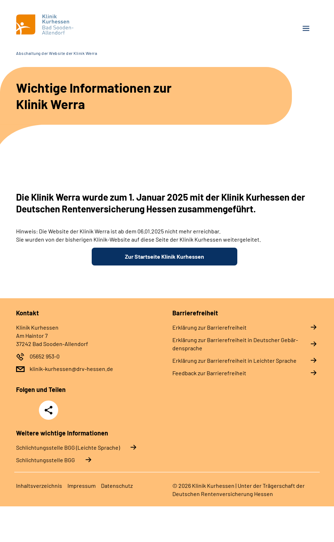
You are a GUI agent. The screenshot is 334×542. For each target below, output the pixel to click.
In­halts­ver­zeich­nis (39, 485)
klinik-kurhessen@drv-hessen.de (71, 368)
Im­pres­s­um (81, 485)
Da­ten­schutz (117, 485)
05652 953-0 (45, 356)
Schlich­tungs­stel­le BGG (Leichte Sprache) (68, 447)
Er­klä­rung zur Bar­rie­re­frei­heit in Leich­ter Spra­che (234, 360)
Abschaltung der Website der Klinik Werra (56, 53)
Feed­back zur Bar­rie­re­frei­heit (209, 373)
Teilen (48, 410)
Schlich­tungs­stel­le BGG (45, 459)
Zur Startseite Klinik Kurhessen (164, 256)
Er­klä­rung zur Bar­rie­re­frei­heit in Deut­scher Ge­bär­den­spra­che (235, 343)
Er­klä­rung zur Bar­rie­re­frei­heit (209, 327)
